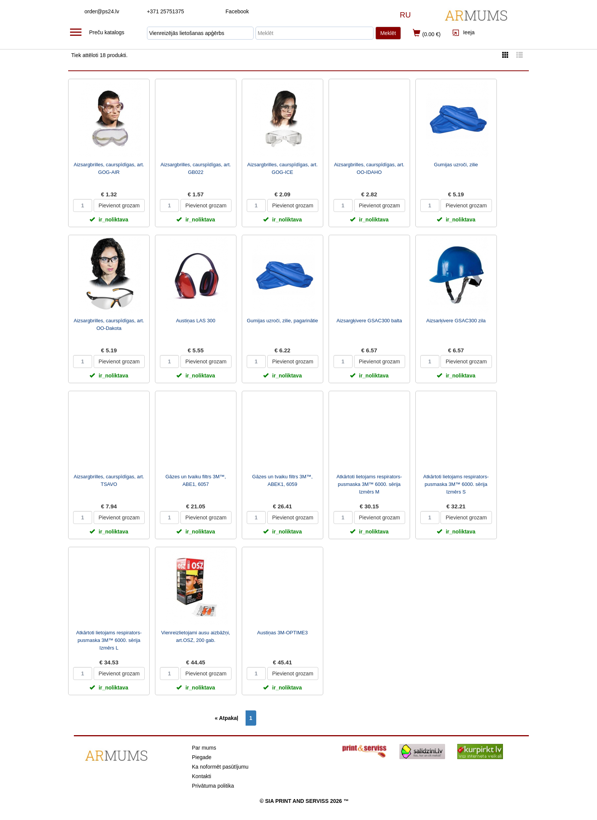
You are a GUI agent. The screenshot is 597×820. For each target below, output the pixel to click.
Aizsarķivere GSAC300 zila (456, 320)
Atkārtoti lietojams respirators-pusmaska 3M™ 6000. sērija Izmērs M (369, 484)
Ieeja (463, 32)
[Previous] (228, 718)
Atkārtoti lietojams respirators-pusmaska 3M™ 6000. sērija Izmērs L (109, 640)
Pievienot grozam (119, 205)
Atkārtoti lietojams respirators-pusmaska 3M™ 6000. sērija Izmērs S (456, 484)
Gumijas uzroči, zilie (456, 164)
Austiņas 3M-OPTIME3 (282, 632)
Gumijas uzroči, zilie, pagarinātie (282, 320)
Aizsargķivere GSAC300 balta (369, 320)
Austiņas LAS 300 (195, 320)
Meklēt (388, 33)
